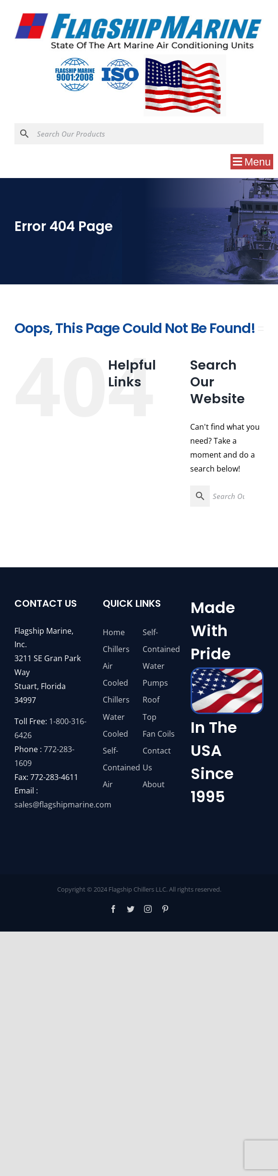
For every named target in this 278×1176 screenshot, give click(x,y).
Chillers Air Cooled (116, 666)
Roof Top (151, 708)
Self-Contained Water (159, 649)
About (154, 784)
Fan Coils (159, 734)
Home (114, 632)
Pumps (155, 682)
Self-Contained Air (119, 767)
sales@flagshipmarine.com (62, 804)
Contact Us (157, 759)
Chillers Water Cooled (116, 716)
